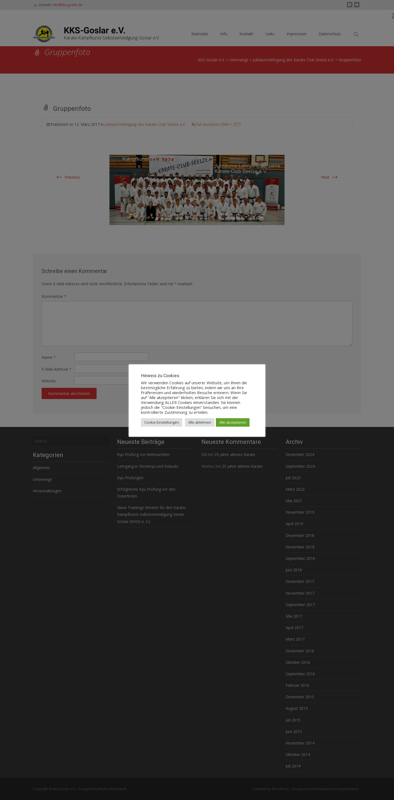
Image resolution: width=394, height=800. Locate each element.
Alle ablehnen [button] (199, 422)
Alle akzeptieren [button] (232, 422)
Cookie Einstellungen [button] (161, 422)
